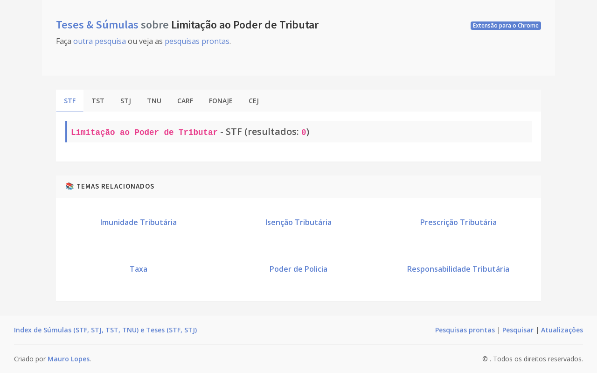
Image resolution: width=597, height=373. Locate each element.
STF (70, 100)
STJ (125, 100)
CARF (185, 100)
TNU (154, 100)
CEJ (254, 100)
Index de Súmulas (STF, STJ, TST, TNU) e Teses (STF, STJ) (105, 329)
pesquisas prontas (197, 41)
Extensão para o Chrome (506, 25)
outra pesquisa (99, 41)
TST (97, 100)
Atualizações (562, 329)
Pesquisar (518, 329)
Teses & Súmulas (98, 24)
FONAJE (221, 100)
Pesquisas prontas (465, 329)
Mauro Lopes (69, 358)
